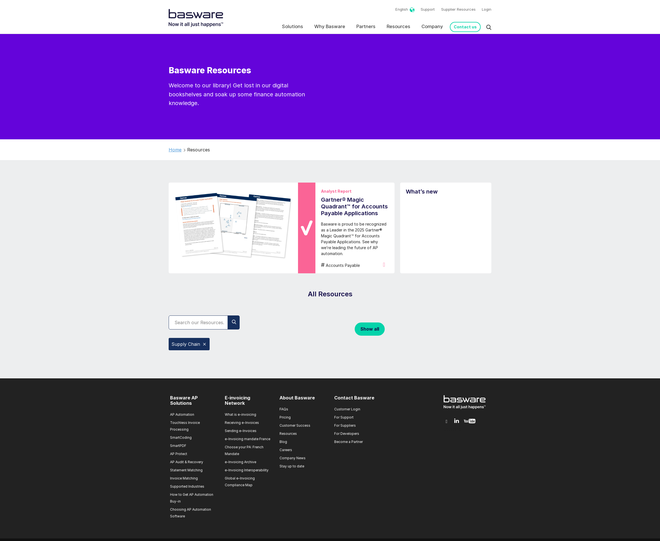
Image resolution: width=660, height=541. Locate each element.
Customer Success (294, 425)
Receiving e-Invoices (242, 422)
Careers (285, 450)
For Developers (346, 433)
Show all (369, 329)
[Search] (204, 322)
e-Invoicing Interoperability (247, 470)
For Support (344, 417)
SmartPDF (178, 446)
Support (428, 9)
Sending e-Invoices (240, 431)
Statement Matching (186, 470)
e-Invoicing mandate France (247, 439)
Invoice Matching (184, 478)
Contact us (465, 26)
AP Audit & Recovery (186, 462)
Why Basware (329, 26)
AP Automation (182, 414)
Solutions (292, 26)
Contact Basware (354, 398)
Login (486, 9)
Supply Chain (189, 344)
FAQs (283, 409)
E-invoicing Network (237, 400)
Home (175, 150)
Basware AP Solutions (184, 400)
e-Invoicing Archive (240, 462)
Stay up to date (291, 466)
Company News (292, 458)
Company (432, 26)
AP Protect (178, 454)
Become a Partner (348, 442)
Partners (365, 26)
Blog (283, 442)
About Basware (297, 398)
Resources (398, 26)
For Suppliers (345, 425)
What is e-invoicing (240, 414)
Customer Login (347, 409)
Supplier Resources (458, 9)
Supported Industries (187, 486)
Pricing (285, 417)
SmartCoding (181, 437)
